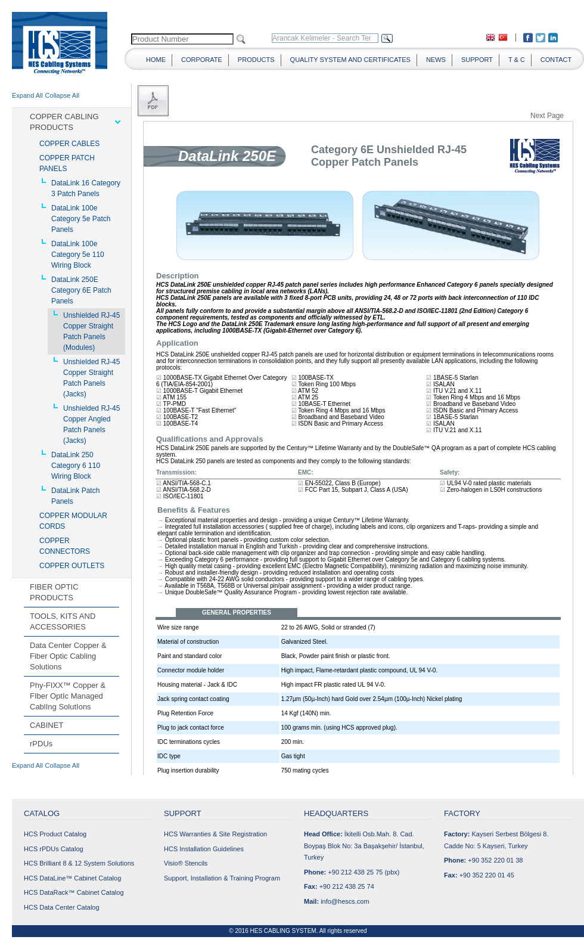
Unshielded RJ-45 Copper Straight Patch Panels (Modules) (91, 331)
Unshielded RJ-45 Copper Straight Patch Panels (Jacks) (91, 378)
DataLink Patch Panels (75, 495)
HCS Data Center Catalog (62, 907)
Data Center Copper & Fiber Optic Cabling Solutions (68, 656)
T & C (516, 59)
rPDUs (41, 743)
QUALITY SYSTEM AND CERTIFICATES (350, 59)
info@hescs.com (345, 901)
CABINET (46, 725)
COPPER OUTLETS (71, 566)
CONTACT (555, 59)
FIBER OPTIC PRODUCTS (54, 592)
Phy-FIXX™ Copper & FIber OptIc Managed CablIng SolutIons (67, 696)
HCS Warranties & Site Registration (215, 834)
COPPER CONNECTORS (64, 546)
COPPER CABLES (69, 143)
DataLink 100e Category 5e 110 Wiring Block (77, 254)
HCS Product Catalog (55, 834)
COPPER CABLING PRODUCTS (64, 122)
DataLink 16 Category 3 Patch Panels (85, 188)
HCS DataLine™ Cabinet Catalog (72, 878)
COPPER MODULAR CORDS (73, 521)
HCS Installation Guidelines (204, 848)
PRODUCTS (256, 59)
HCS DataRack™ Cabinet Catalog (74, 892)
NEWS (436, 59)
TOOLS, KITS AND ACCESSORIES (62, 621)
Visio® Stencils (185, 863)
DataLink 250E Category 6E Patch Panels (81, 290)
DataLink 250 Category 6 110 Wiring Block (75, 465)
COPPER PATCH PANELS (67, 163)
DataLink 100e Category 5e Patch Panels (80, 219)
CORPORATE (201, 59)
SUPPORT (477, 59)
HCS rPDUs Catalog (53, 848)
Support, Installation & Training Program (222, 878)
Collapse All (62, 95)
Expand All (27, 95)
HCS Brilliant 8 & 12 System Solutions (79, 863)
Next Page (547, 115)
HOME (156, 59)
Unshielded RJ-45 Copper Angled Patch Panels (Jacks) (91, 424)
